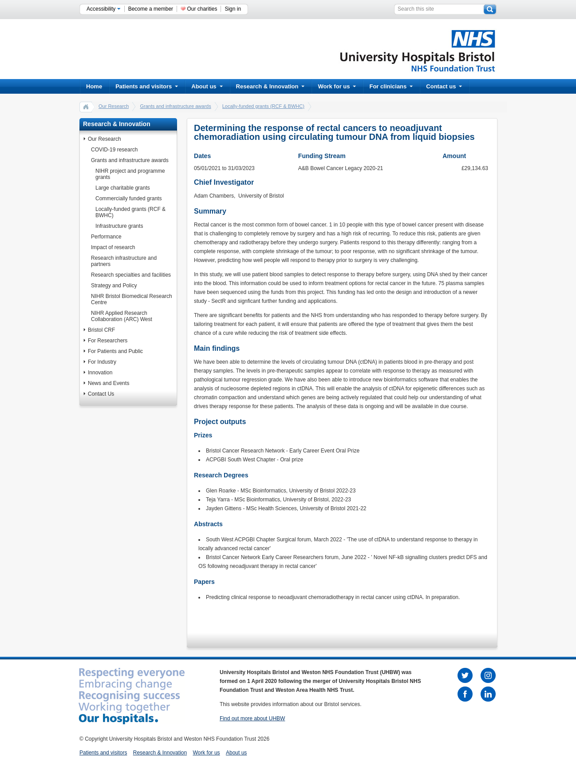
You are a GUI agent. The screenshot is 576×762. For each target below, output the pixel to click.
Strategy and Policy (114, 285)
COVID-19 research (114, 150)
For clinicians (391, 86)
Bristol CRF (101, 330)
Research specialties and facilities (131, 275)
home (86, 106)
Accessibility (104, 9)
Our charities (202, 9)
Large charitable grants (122, 188)
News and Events (108, 383)
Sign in (233, 9)
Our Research (114, 106)
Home (94, 86)
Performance (106, 237)
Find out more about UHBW (252, 718)
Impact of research (113, 247)
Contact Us (101, 394)
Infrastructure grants (119, 226)
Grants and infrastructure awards (175, 106)
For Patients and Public (115, 351)
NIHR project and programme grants (130, 174)
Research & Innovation (270, 86)
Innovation (100, 372)
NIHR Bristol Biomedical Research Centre (131, 299)
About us (206, 86)
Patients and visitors (146, 86)
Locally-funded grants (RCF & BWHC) (263, 106)
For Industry (102, 362)
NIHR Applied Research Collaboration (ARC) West (121, 316)
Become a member (150, 9)
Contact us (444, 86)
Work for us (337, 86)
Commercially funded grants (128, 198)
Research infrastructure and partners (124, 261)
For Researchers (107, 340)
